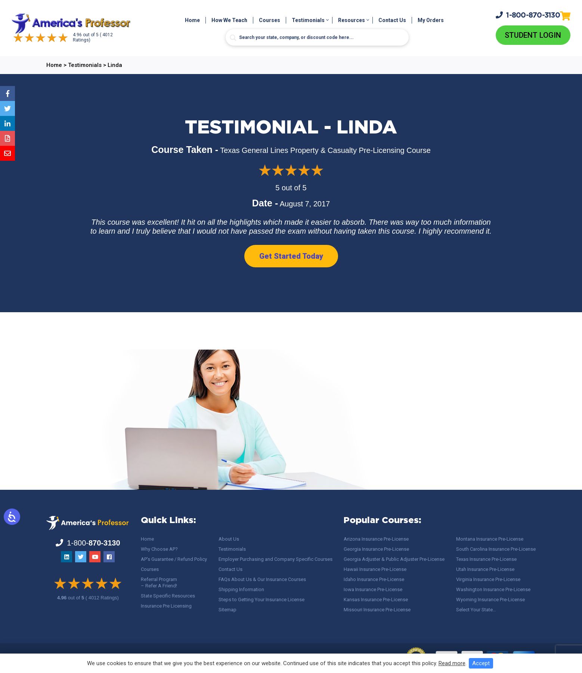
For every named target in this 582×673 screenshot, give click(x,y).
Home (192, 20)
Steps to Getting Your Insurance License (261, 599)
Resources (351, 20)
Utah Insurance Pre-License (485, 569)
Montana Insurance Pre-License (489, 539)
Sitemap (227, 609)
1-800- (528, 15)
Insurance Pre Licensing (166, 606)
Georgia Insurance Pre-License (376, 549)
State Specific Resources (168, 596)
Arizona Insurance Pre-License (376, 539)
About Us (229, 539)
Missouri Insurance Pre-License (377, 609)
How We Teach (229, 20)
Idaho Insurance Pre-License (374, 579)
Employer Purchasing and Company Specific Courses (275, 559)
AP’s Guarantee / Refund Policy (174, 559)
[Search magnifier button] (233, 38)
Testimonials (308, 20)
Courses (269, 20)
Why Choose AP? (159, 549)
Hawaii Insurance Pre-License (375, 569)
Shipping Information (241, 589)
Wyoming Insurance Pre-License (490, 599)
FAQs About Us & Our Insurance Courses (262, 579)
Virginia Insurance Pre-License (488, 579)
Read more (452, 663)
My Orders (431, 20)
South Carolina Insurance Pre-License (496, 549)
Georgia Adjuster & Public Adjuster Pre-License (394, 559)
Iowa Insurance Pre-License (373, 589)
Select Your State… (476, 609)
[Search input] (317, 37)
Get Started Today (291, 256)
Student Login (533, 35)
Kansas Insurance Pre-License (376, 599)
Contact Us (392, 20)
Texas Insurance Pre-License (486, 559)
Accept (481, 663)
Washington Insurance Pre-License (493, 589)
